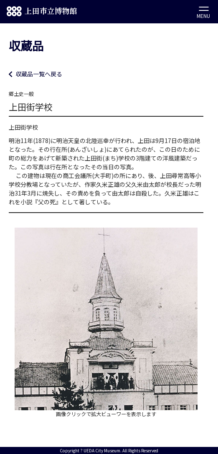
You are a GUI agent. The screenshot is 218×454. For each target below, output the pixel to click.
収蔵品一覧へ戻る (38, 74)
